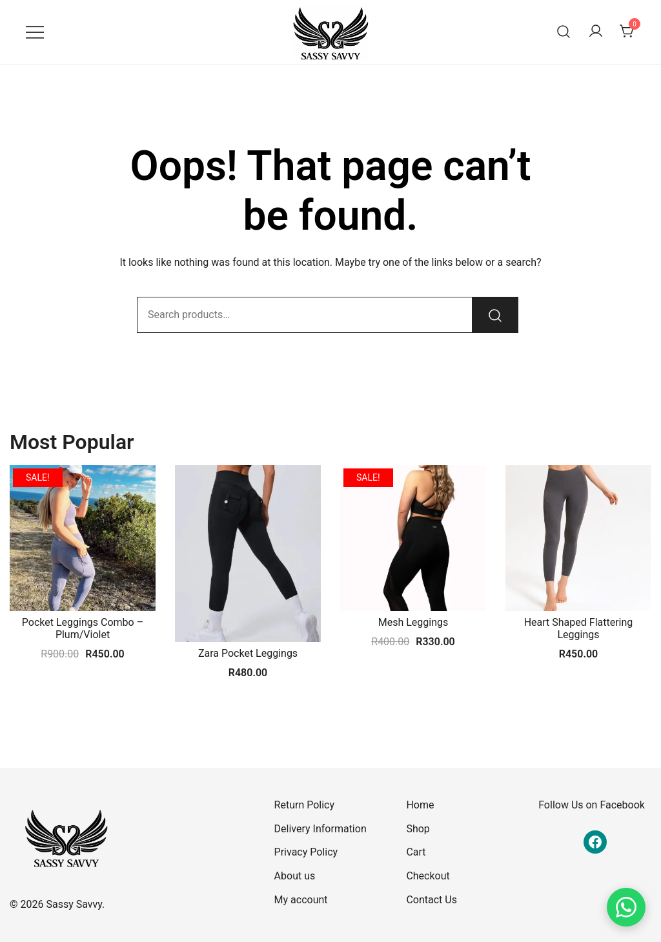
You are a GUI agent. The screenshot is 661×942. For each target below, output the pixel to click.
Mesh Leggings (413, 622)
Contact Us (431, 900)
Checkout (427, 876)
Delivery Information (320, 829)
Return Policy (304, 805)
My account (301, 900)
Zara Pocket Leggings (248, 653)
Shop (417, 829)
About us (295, 876)
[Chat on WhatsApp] (626, 907)
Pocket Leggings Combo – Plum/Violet (82, 628)
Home (420, 805)
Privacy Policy (306, 852)
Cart (415, 852)
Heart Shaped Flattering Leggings (578, 628)
